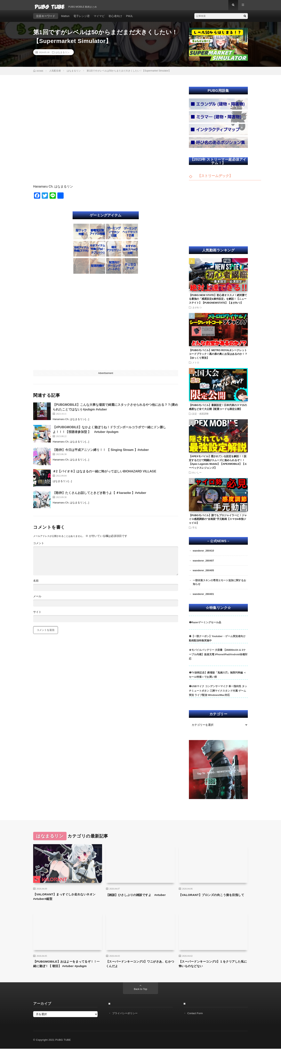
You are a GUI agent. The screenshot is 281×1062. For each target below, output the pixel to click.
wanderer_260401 (204, 599)
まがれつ (197, 311)
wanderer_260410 (204, 554)
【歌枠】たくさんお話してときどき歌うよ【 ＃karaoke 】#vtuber (99, 496)
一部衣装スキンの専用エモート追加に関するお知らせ (220, 587)
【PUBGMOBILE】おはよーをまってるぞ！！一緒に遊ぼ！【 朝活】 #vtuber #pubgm (65, 974)
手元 (194, 531)
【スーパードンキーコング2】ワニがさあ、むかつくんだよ (137, 971)
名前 (36, 584)
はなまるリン (62, 56)
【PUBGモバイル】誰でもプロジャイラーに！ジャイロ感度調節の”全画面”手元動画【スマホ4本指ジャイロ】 (218, 522)
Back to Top (140, 1002)
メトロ (195, 366)
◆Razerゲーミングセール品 (205, 627)
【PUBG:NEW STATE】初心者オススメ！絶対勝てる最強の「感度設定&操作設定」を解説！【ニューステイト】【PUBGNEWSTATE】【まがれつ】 (218, 302)
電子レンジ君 (81, 19)
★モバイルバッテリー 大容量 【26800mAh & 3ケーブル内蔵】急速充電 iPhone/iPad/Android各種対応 (218, 660)
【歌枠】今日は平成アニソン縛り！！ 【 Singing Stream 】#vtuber (101, 453)
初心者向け (115, 19)
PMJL (129, 19)
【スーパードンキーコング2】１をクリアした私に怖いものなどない (212, 971)
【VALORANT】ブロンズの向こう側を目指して (212, 902)
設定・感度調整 (200, 417)
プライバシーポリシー (126, 1026)
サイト (37, 615)
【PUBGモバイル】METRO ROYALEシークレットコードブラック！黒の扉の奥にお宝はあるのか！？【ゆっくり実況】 (218, 357)
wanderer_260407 (204, 564)
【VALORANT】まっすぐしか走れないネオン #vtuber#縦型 (66, 902)
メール (37, 599)
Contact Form (195, 1026)
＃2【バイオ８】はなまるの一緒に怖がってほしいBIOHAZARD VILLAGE (104, 474)
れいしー (197, 476)
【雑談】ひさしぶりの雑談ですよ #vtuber (135, 902)
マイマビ (99, 19)
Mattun (65, 19)
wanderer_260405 (204, 574)
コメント (38, 546)
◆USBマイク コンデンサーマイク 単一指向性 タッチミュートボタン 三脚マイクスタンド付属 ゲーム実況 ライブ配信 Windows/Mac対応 (218, 696)
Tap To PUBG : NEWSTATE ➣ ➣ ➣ (218, 777)
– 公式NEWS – (218, 544)
